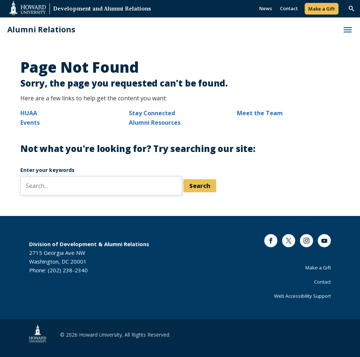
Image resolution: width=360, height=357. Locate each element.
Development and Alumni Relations (102, 9)
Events (30, 123)
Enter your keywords (47, 170)
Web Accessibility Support (302, 296)
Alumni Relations (41, 29)
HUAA (28, 113)
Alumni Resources (155, 123)
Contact (289, 8)
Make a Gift (321, 8)
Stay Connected (152, 113)
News (265, 8)
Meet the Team (260, 113)
